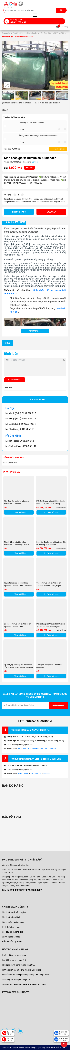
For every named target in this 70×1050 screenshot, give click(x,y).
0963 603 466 (37, 748)
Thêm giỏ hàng (57, 149)
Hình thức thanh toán (11, 927)
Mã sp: (6, 162)
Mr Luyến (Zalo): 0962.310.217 (20, 424)
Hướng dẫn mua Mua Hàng (14, 955)
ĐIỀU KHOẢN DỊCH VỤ (12, 941)
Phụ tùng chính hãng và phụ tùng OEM (18, 965)
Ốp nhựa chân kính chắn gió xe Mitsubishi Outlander (38, 136)
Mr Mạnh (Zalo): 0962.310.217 (20, 413)
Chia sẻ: (5, 110)
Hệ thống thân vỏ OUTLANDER (52, 33)
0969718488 (23, 773)
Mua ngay (51, 212)
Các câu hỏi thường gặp (12, 932)
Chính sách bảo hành (11, 917)
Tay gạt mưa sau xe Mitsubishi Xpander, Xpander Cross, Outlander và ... (18, 585)
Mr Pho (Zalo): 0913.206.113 (19, 429)
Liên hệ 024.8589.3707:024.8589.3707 (22, 890)
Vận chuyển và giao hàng (13, 922)
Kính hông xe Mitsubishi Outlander (31, 123)
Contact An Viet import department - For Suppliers (24, 984)
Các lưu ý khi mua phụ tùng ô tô (16, 979)
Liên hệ (29, 168)
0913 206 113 (50, 748)
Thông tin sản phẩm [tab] (14, 222)
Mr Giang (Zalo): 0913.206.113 (20, 418)
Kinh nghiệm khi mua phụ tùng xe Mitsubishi (21, 970)
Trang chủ (6, 33)
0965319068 (36, 773)
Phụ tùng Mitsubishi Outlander (25, 33)
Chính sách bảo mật (11, 937)
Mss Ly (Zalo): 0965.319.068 (19, 441)
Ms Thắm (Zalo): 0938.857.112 (20, 446)
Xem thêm (35, 331)
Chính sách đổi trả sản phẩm (14, 912)
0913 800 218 (23, 748)
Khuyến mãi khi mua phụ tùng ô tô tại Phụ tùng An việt (25, 975)
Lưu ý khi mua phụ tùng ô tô (14, 960)
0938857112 (49, 773)
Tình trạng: (27, 162)
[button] (65, 65)
